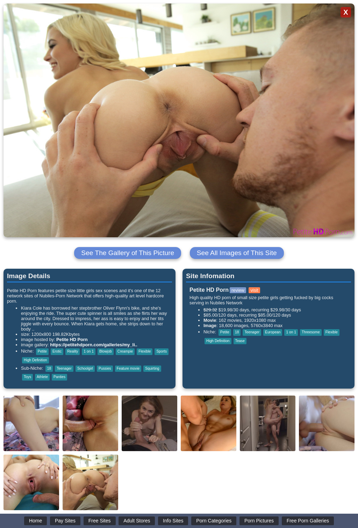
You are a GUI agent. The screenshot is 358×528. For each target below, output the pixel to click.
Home (35, 520)
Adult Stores (136, 520)
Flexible (144, 351)
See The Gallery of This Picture (127, 252)
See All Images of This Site (237, 252)
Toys (27, 377)
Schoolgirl (85, 368)
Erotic (57, 351)
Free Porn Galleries (308, 520)
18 (49, 368)
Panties (59, 377)
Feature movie (128, 368)
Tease (240, 341)
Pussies (105, 368)
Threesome (311, 332)
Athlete (42, 377)
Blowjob (105, 351)
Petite (42, 351)
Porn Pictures (259, 520)
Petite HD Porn (72, 339)
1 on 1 (88, 351)
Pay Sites (65, 520)
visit (254, 290)
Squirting (152, 368)
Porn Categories (213, 520)
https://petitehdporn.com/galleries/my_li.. (93, 344)
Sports (161, 351)
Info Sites (173, 520)
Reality (72, 351)
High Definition (35, 360)
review (237, 290)
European (272, 332)
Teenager (64, 368)
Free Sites (99, 520)
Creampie (125, 351)
